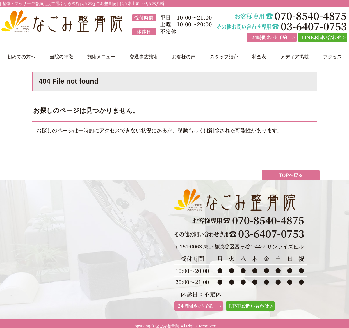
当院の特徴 (61, 56)
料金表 (259, 56)
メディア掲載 (295, 56)
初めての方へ (21, 56)
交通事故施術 (144, 56)
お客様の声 (183, 56)
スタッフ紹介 (224, 56)
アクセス (332, 56)
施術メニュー (101, 56)
